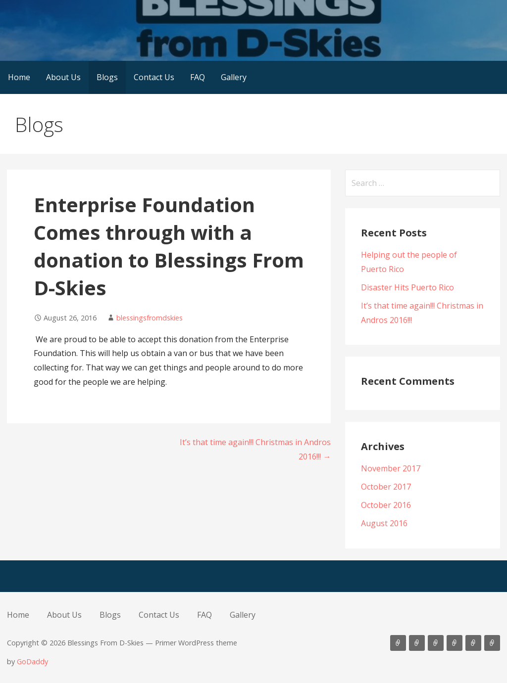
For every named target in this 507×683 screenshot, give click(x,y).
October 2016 (386, 505)
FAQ (197, 77)
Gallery (234, 77)
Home (19, 77)
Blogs (107, 77)
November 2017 (390, 468)
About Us (63, 77)
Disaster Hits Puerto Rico (407, 287)
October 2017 (386, 486)
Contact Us (154, 77)
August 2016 (384, 523)
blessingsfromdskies (149, 317)
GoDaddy (32, 661)
